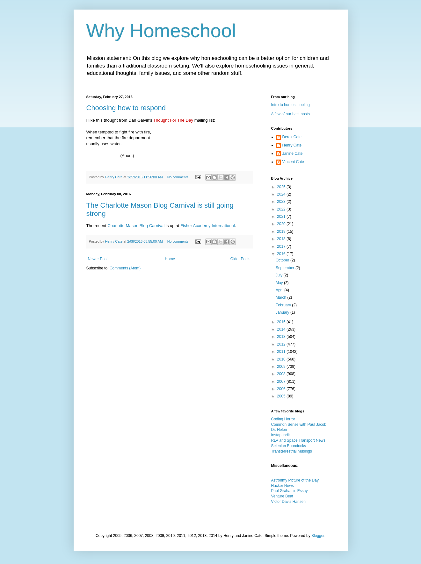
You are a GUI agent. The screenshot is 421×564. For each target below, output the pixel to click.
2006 (282, 389)
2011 (282, 351)
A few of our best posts (290, 114)
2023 (282, 201)
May (280, 283)
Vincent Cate (293, 162)
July (280, 275)
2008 (282, 374)
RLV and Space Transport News (298, 440)
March (281, 297)
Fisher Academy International (207, 225)
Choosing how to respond (126, 108)
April (280, 290)
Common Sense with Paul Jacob (298, 424)
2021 (282, 216)
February (284, 305)
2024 (282, 194)
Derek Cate (292, 137)
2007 (282, 381)
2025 (282, 187)
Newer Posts (99, 259)
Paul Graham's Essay (289, 491)
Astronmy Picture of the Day (295, 480)
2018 (282, 239)
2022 (282, 209)
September (285, 268)
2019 (282, 231)
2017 (282, 246)
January (283, 312)
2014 (282, 329)
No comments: (179, 177)
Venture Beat (282, 496)
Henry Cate (292, 145)
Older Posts (240, 259)
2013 (282, 336)
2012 (282, 344)
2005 (282, 396)
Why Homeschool (161, 30)
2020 (282, 224)
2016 (282, 254)
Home (170, 259)
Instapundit (280, 435)
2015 (282, 322)
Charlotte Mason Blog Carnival (135, 225)
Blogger (317, 535)
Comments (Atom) (125, 268)
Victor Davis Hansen (288, 501)
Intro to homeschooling (290, 105)
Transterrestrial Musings (291, 451)
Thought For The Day (173, 120)
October (283, 260)
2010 (282, 359)
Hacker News (282, 485)
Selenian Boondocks (288, 446)
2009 (282, 366)
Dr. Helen (279, 429)
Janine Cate (292, 153)
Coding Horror (283, 419)
